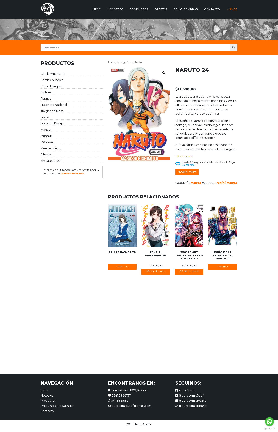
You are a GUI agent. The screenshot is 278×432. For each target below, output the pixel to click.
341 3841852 (118, 400)
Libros (45, 117)
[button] (164, 73)
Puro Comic (185, 390)
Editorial (46, 92)
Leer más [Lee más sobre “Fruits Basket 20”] (122, 266)
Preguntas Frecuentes (57, 406)
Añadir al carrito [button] (155, 271)
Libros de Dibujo (52, 123)
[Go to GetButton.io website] (269, 428)
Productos (139, 9)
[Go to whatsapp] (269, 421)
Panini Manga (226, 182)
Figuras (46, 98)
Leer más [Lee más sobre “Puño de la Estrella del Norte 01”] (223, 266)
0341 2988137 (119, 395)
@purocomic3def (189, 395)
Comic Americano (53, 73)
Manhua (46, 136)
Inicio (96, 9)
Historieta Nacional (54, 104)
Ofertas (160, 9)
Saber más (189, 164)
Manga (45, 129)
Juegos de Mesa (52, 111)
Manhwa (47, 142)
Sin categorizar (51, 160)
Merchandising (51, 148)
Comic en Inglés (52, 80)
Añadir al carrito (186, 172)
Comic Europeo (52, 86)
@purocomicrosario (190, 400)
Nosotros (115, 9)
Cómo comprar (186, 9)
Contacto (212, 9)
